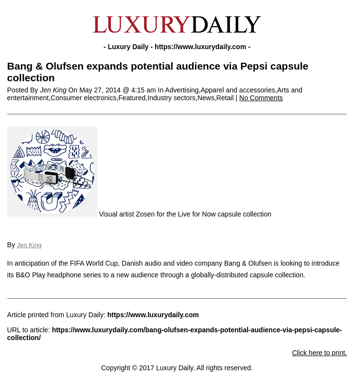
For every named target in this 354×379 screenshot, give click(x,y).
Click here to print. (319, 353)
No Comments (261, 98)
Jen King (29, 245)
